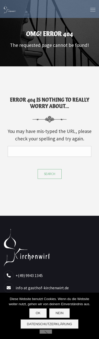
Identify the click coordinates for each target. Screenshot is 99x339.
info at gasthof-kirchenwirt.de (42, 287)
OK (38, 313)
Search (49, 174)
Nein (59, 313)
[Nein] (45, 331)
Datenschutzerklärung (49, 324)
